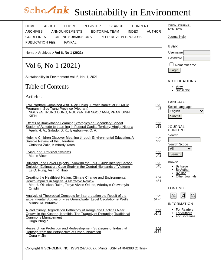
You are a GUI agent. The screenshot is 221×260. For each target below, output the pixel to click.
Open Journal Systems (179, 27)
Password (175, 58)
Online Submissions (73, 37)
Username (175, 52)
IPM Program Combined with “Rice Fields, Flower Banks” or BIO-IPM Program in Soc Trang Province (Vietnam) (77, 106)
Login (69, 26)
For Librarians (185, 216)
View (179, 87)
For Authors (184, 213)
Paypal (70, 42)
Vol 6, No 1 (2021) (69, 52)
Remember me (185, 65)
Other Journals (186, 176)
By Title (181, 173)
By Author (183, 169)
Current (140, 26)
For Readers (184, 209)
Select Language (180, 107)
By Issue (182, 166)
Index (133, 31)
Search (117, 26)
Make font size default (183, 195)
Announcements (67, 31)
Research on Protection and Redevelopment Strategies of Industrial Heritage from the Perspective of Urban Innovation (76, 230)
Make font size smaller (173, 195)
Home (30, 26)
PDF (158, 104)
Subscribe (183, 90)
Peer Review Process (121, 37)
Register (92, 26)
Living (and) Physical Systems (48, 152)
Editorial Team (105, 31)
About (50, 26)
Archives (34, 31)
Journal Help (177, 36)
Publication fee (40, 42)
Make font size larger (193, 195)
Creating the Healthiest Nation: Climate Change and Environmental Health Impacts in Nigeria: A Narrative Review (76, 179)
